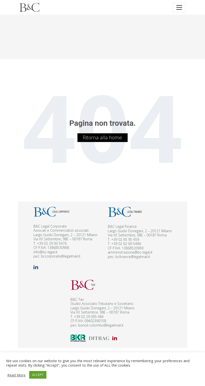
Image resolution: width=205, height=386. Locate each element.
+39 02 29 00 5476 (52, 243)
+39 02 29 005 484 (89, 316)
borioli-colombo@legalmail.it (100, 325)
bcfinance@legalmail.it (132, 256)
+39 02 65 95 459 (125, 239)
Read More (16, 375)
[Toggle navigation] (179, 7)
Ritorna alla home (102, 137)
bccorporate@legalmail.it (61, 256)
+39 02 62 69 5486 (126, 243)
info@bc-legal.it (45, 252)
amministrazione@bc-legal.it (130, 252)
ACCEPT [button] (37, 374)
